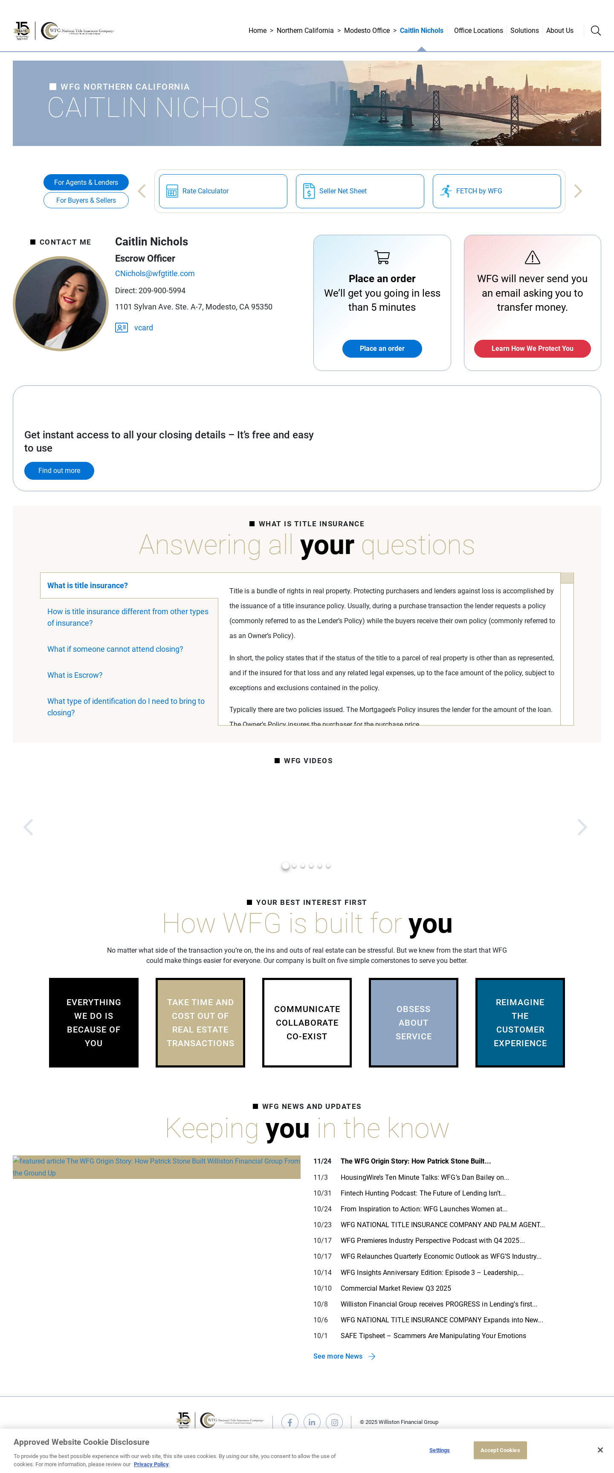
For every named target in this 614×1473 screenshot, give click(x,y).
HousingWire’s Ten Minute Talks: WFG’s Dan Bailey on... (425, 1177)
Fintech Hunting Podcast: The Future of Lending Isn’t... (423, 1193)
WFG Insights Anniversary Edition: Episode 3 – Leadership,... (432, 1273)
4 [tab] (311, 865)
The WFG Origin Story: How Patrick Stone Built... (416, 1161)
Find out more (59, 471)
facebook (289, 1422)
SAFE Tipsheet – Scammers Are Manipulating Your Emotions (434, 1336)
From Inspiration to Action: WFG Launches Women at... (424, 1209)
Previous (141, 191)
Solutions (524, 30)
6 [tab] (328, 865)
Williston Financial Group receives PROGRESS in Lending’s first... (439, 1304)
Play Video (111, 827)
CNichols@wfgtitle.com (155, 273)
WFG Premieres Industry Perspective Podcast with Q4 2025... (433, 1241)
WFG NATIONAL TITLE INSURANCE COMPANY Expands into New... (442, 1320)
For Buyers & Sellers (86, 200)
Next (578, 191)
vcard (134, 327)
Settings (439, 1450)
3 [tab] (303, 865)
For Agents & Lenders (86, 182)
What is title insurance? (87, 585)
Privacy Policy (151, 1464)
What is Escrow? (75, 675)
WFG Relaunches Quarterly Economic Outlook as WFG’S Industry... (441, 1256)
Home (257, 30)
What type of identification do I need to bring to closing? (126, 707)
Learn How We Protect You (532, 348)
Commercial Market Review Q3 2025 (396, 1288)
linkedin (312, 1422)
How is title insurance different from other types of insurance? (128, 617)
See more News (337, 1356)
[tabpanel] (111, 827)
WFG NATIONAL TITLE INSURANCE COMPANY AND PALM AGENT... (443, 1225)
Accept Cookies (500, 1450)
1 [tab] (286, 865)
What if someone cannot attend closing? (115, 649)
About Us (559, 30)
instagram (334, 1422)
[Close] (600, 1450)
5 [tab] (320, 865)
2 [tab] (294, 865)
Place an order (382, 348)
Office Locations (478, 30)
